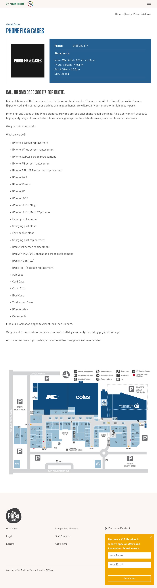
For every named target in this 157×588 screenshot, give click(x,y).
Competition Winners (66, 529)
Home (118, 14)
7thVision (49, 570)
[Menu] (149, 4)
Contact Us (61, 544)
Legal (9, 536)
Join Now (129, 578)
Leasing (10, 544)
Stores (127, 14)
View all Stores (13, 24)
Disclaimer (12, 529)
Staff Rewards (63, 536)
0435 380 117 (80, 45)
